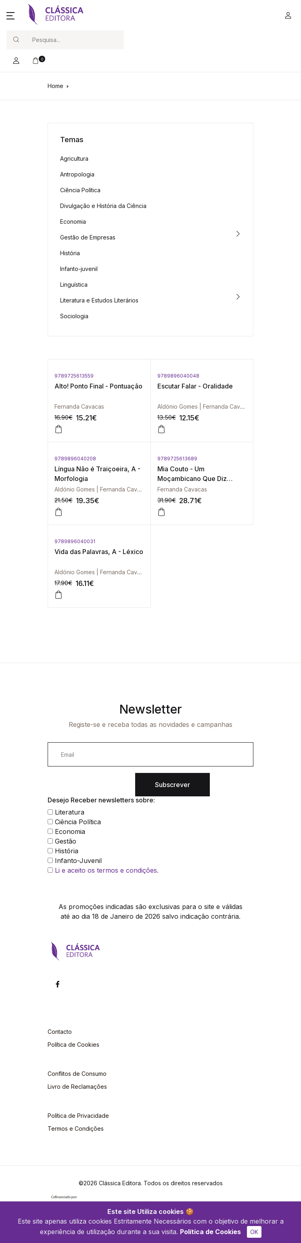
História (70, 253)
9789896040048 (178, 376)
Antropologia (77, 174)
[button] (10, 15)
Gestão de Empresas (87, 237)
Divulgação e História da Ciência (103, 205)
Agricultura (74, 158)
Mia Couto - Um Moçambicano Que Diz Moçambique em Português (199, 478)
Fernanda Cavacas (79, 406)
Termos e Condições (76, 1128)
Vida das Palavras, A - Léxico (98, 552)
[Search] (74, 39)
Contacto (60, 1031)
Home (55, 85)
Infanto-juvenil (79, 268)
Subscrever (172, 785)
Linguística (74, 284)
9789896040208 (75, 459)
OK (254, 1231)
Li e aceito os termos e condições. (107, 870)
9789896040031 (74, 541)
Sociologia (74, 316)
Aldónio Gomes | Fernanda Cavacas (205, 406)
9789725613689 (177, 459)
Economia (73, 221)
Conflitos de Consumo (77, 1073)
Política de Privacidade (78, 1115)
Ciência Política (80, 190)
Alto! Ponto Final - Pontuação (98, 386)
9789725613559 (74, 376)
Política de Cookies (210, 1232)
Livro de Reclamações (77, 1086)
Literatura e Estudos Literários (99, 300)
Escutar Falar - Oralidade (195, 386)
